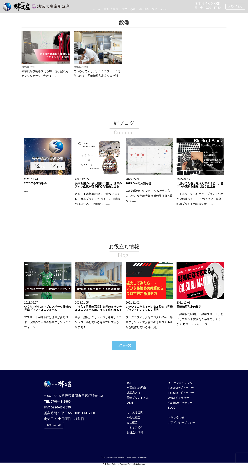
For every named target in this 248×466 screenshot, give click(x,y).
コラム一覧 (124, 345)
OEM (124, 9)
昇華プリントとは (138, 397)
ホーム (96, 9)
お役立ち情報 (135, 432)
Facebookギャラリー (181, 387)
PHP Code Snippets (111, 464)
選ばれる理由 (111, 9)
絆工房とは (133, 392)
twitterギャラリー (178, 397)
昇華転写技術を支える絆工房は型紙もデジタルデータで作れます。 (45, 73)
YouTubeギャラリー (180, 402)
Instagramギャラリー (181, 392)
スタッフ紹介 (135, 427)
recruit (164, 9)
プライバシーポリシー (181, 422)
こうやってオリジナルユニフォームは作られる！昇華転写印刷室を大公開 (97, 73)
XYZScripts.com (138, 464)
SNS (154, 9)
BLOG (171, 407)
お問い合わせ (235, 6)
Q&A (133, 9)
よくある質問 (135, 412)
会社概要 (144, 9)
